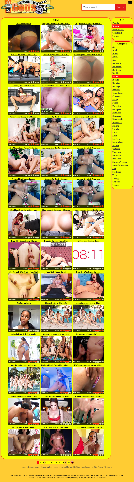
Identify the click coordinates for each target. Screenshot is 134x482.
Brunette (116, 90)
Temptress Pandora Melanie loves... (56, 24)
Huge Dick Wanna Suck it (56, 272)
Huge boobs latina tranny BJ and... (56, 210)
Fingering (116, 106)
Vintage (115, 185)
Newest (115, 26)
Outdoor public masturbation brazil (88, 55)
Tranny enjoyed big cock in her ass (88, 427)
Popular (116, 23)
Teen (114, 175)
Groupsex (116, 109)
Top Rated (117, 33)
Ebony (115, 99)
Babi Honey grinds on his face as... (88, 117)
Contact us (108, 467)
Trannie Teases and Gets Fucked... (88, 396)
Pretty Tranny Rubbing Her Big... (56, 396)
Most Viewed (118, 29)
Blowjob (116, 83)
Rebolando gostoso (23, 24)
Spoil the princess (24, 303)
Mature (115, 145)
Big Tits (115, 73)
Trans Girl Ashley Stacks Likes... (24, 241)
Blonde (115, 80)
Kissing (115, 126)
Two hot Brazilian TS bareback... (24, 55)
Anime (115, 53)
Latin (114, 136)
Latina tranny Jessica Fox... (88, 86)
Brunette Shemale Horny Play (56, 241)
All (113, 47)
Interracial (117, 122)
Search (120, 7)
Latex (115, 132)
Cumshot (116, 96)
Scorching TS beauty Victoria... (23, 86)
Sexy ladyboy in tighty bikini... (24, 427)
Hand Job (116, 113)
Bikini (115, 76)
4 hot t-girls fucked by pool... (56, 303)
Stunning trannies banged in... (88, 303)
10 (62, 462)
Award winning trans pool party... (24, 365)
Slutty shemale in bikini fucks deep (23, 396)
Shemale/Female (119, 162)
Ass (114, 60)
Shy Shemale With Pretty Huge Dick (23, 272)
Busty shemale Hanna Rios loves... (88, 210)
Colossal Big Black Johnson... (56, 117)
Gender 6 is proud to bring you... (56, 334)
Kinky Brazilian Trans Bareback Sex (56, 86)
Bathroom (116, 67)
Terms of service (60, 467)
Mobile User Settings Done (88, 241)
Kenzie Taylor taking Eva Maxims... (24, 117)
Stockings (116, 172)
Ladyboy (116, 129)
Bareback (116, 63)
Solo (114, 168)
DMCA (77, 467)
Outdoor (116, 149)
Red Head (116, 159)
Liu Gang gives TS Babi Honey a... (56, 148)
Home (24, 467)
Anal (114, 50)
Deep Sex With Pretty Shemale (88, 272)
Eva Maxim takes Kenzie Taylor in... (23, 148)
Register (31, 467)
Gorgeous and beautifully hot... (88, 334)
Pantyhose (117, 152)
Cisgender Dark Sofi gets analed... (88, 24)
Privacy (70, 467)
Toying (115, 178)
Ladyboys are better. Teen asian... (56, 427)
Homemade (117, 119)
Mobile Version (97, 467)
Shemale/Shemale (120, 165)
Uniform (116, 182)
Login (37, 467)
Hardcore (116, 116)
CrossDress (117, 93)
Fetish (115, 103)
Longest (116, 36)
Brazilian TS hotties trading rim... (23, 210)
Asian (115, 57)
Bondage (116, 86)
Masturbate (117, 142)
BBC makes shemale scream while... (88, 365)
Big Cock (116, 70)
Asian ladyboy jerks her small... (23, 334)
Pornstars (116, 155)
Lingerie (116, 139)
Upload (49, 467)
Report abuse (85, 467)
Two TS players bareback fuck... (56, 55)
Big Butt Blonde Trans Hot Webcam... (56, 365)
